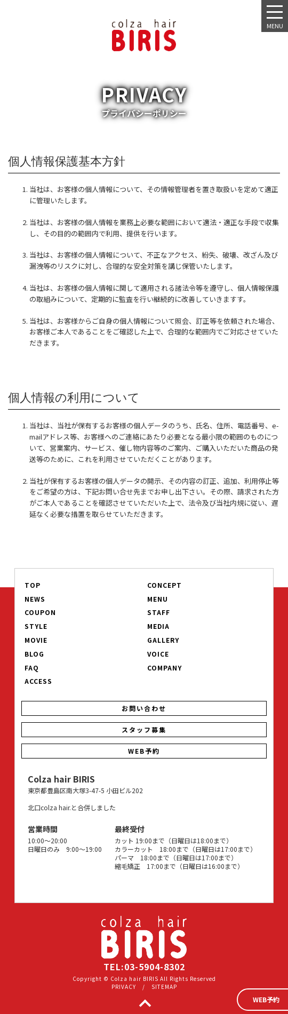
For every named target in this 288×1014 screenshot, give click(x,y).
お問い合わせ (144, 708)
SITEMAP (164, 987)
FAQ (32, 668)
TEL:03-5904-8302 (144, 966)
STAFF (158, 612)
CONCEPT (164, 585)
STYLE (36, 626)
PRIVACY (123, 987)
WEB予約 (144, 750)
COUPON (40, 612)
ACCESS (38, 681)
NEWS (35, 599)
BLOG (34, 654)
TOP (33, 585)
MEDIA (158, 626)
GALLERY (163, 640)
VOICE (158, 654)
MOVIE (36, 640)
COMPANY (164, 668)
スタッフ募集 (144, 729)
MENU (157, 599)
